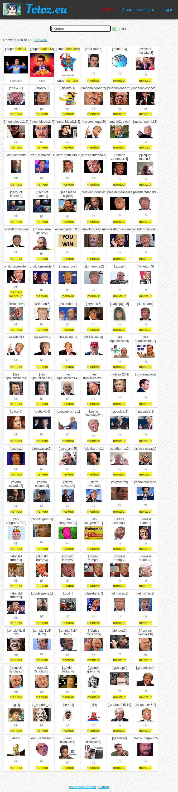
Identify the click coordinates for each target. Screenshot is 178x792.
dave (42, 80)
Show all (41, 40)
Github (104, 787)
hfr (93, 73)
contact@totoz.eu (82, 787)
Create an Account (138, 9)
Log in (167, 9)
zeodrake (16, 80)
